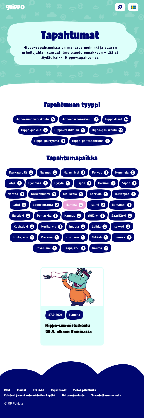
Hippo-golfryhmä (49, 141)
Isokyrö (122, 226)
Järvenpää (125, 194)
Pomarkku (47, 216)
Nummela (125, 172)
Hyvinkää (38, 183)
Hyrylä (62, 183)
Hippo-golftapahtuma (91, 141)
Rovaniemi (46, 248)
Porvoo (100, 172)
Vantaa (16, 194)
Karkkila (99, 194)
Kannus (72, 216)
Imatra (77, 226)
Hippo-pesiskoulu (107, 130)
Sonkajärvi (23, 237)
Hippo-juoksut (34, 130)
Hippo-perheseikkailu (80, 119)
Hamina (74, 205)
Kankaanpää (21, 172)
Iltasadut (39, 390)
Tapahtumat (59, 390)
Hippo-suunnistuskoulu (35, 119)
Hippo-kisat (116, 119)
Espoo (84, 183)
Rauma (100, 248)
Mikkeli (100, 237)
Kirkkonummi (43, 194)
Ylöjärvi (96, 216)
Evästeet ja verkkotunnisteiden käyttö (29, 395)
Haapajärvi (74, 248)
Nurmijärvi (74, 172)
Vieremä (50, 237)
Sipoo (129, 183)
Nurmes (48, 172)
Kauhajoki (24, 226)
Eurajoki (21, 216)
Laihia (99, 226)
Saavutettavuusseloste (106, 395)
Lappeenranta (46, 205)
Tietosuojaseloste (73, 395)
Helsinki (106, 183)
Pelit (7, 390)
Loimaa (123, 237)
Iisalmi (97, 205)
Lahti (19, 205)
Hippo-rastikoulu (69, 130)
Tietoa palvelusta (84, 390)
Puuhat (21, 390)
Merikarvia (52, 226)
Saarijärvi (121, 216)
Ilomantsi (122, 205)
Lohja (14, 183)
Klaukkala (73, 194)
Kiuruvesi (75, 237)
